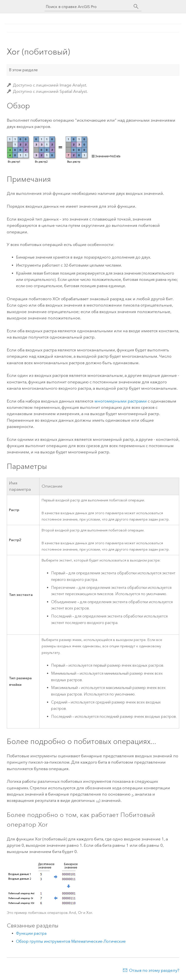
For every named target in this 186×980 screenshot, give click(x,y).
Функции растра (31, 933)
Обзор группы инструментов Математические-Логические (71, 941)
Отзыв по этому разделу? (154, 970)
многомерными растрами (120, 401)
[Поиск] (136, 6)
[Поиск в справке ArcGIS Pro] (88, 6)
